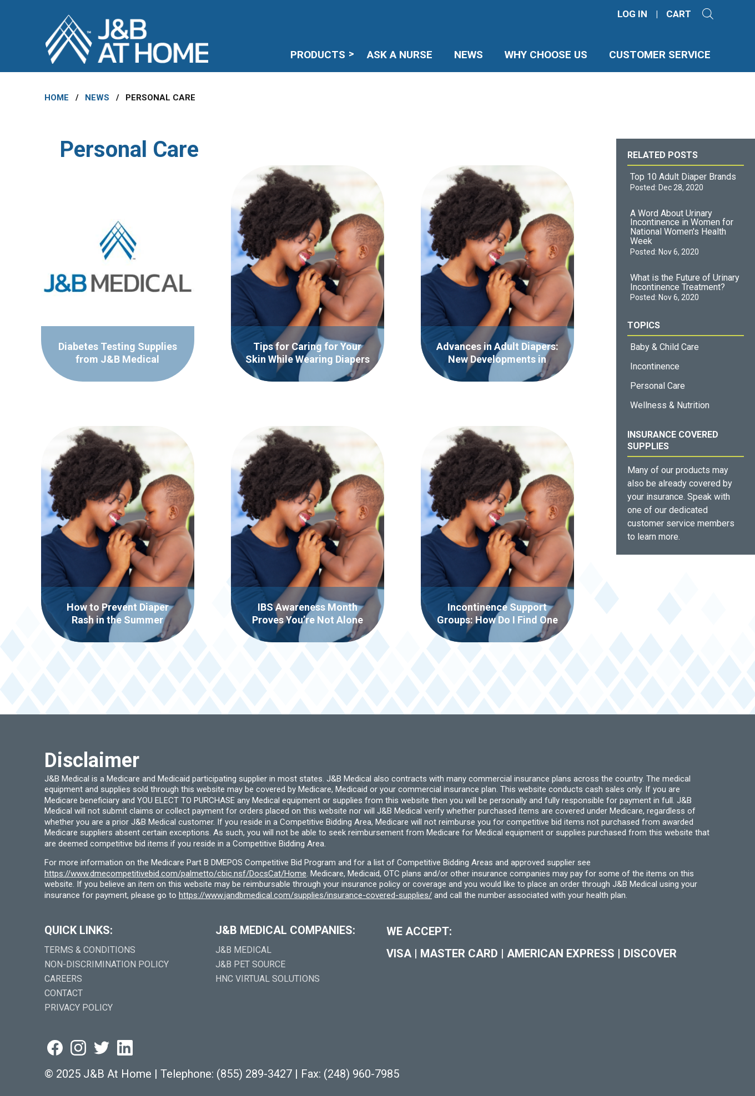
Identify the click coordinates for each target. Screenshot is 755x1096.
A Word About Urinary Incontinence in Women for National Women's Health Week (681, 227)
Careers (63, 978)
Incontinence (655, 366)
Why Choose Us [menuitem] (546, 54)
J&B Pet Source (250, 964)
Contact (63, 993)
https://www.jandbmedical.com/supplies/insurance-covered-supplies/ (305, 895)
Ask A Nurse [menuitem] (399, 54)
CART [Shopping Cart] (678, 14)
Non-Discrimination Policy (106, 964)
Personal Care (657, 385)
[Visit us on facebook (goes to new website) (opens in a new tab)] (55, 1048)
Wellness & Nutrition (669, 405)
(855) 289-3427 (254, 1073)
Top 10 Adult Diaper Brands (683, 176)
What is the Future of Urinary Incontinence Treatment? (684, 282)
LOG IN (632, 14)
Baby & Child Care (664, 347)
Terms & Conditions (89, 950)
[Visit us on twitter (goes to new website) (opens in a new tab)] (101, 1048)
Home (56, 98)
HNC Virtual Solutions (267, 978)
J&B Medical (243, 950)
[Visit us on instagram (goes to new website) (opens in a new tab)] (78, 1048)
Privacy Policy (78, 1007)
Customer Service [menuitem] (660, 54)
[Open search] (707, 14)
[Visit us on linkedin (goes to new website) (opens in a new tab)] (124, 1048)
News (97, 98)
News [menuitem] (468, 54)
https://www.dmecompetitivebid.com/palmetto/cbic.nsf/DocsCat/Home (175, 874)
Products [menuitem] (317, 54)
